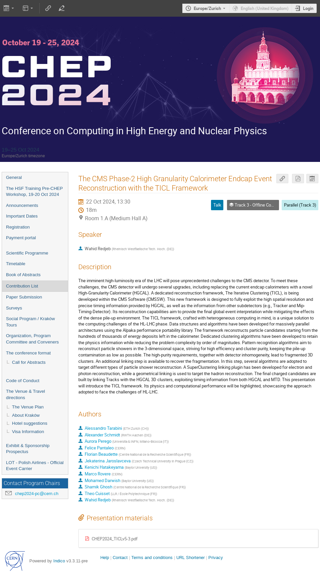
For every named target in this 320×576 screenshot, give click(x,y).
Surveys (14, 307)
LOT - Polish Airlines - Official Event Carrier (35, 465)
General (14, 177)
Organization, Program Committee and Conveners (32, 338)
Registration (18, 227)
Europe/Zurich (207, 8)
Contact (120, 557)
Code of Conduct (22, 380)
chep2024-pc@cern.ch (36, 493)
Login (308, 8)
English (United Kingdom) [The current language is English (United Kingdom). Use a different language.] (265, 8)
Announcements (22, 205)
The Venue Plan (28, 406)
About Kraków (26, 415)
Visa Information (28, 431)
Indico (59, 561)
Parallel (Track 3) (300, 205)
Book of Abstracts (23, 274)
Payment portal (21, 237)
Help (104, 557)
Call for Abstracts (29, 362)
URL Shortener (190, 557)
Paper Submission (24, 296)
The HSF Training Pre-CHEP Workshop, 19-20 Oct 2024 (34, 191)
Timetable (15, 263)
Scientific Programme (27, 253)
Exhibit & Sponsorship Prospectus (27, 448)
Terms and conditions (152, 557)
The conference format (28, 352)
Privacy (215, 557)
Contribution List (22, 286)
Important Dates (22, 216)
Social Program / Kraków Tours (30, 321)
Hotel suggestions (29, 423)
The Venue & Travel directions (25, 394)
